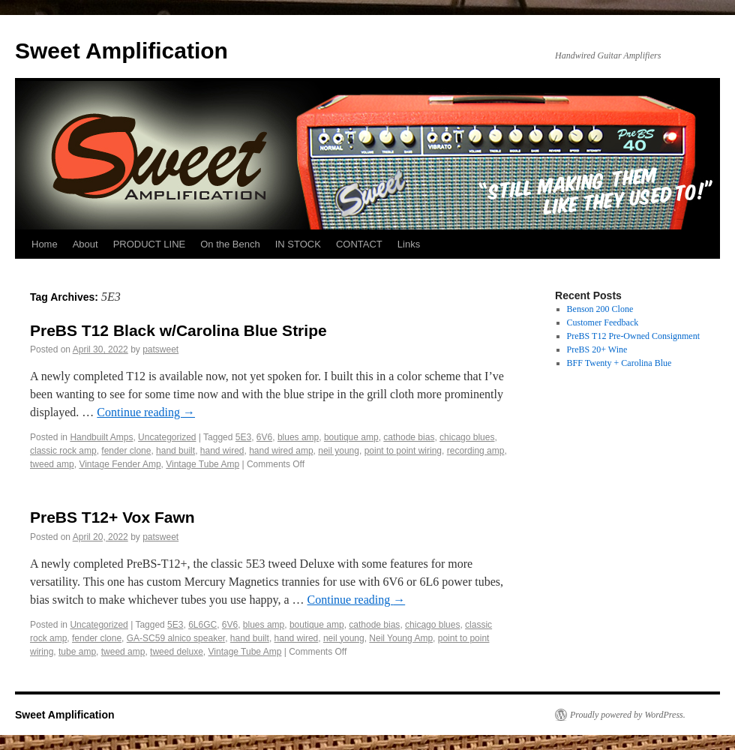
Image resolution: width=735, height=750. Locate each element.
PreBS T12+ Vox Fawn (112, 517)
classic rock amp (63, 451)
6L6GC (202, 625)
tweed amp (52, 464)
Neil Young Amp (401, 638)
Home (45, 244)
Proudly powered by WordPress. (628, 715)
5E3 (243, 437)
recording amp (476, 451)
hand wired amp (281, 451)
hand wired (222, 451)
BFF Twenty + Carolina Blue (619, 363)
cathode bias (408, 437)
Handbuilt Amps (101, 437)
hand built (175, 451)
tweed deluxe (176, 651)
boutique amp (351, 437)
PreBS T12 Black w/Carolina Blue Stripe (178, 330)
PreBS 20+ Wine (597, 349)
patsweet (160, 349)
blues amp (298, 437)
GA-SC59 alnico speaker (176, 638)
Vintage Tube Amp (202, 464)
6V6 (264, 437)
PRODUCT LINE (149, 244)
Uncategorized (167, 437)
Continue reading (146, 412)
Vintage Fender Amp (119, 464)
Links (409, 244)
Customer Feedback (603, 322)
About (85, 244)
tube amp (77, 651)
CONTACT (359, 244)
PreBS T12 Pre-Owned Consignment (633, 336)
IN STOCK (298, 244)
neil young (338, 451)
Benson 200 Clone (600, 309)
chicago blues (467, 437)
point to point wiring (403, 451)
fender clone (126, 451)
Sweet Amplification (121, 50)
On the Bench (230, 244)
